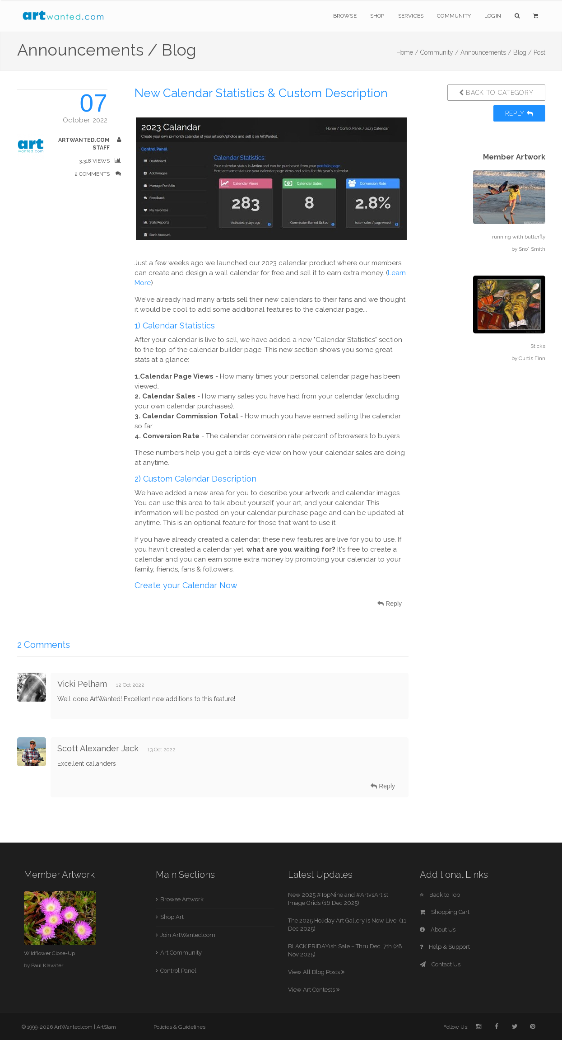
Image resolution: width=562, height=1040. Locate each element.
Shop (377, 16)
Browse (345, 16)
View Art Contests (313, 989)
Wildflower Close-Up (49, 953)
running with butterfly (518, 237)
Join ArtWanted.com (187, 935)
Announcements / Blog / (496, 52)
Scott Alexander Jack (98, 748)
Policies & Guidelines (179, 1027)
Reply (519, 113)
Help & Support (445, 946)
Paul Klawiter (47, 965)
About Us (437, 929)
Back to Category (496, 92)
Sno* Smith (532, 249)
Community (454, 16)
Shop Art (172, 917)
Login (492, 16)
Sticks (537, 346)
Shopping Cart (444, 912)
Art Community (181, 952)
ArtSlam (106, 1027)
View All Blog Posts (316, 972)
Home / (407, 52)
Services (411, 16)
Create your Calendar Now (186, 585)
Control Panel (178, 970)
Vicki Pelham (82, 684)
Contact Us (440, 964)
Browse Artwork (182, 899)
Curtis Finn (532, 358)
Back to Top (440, 894)
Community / (439, 52)
